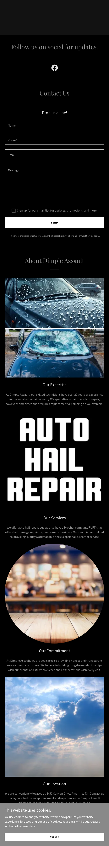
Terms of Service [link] (85, 235)
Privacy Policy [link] (66, 235)
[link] (54, 68)
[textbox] (54, 125)
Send (54, 222)
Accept (54, 836)
